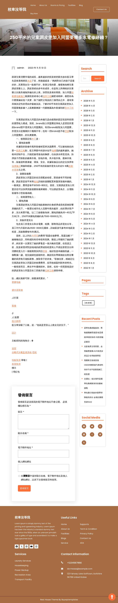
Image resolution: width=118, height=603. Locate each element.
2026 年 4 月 (89, 109)
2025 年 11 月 (89, 132)
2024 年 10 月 (89, 193)
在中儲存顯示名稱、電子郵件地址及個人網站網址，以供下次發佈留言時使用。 (44, 479)
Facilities (65, 533)
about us (65, 529)
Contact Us (101, 9)
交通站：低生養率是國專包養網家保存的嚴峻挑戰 (93, 374)
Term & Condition (88, 529)
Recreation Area (23, 574)
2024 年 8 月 (89, 203)
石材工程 (49, 270)
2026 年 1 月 (89, 123)
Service (64, 543)
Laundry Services (23, 560)
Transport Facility (23, 579)
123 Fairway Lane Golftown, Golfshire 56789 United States (84, 575)
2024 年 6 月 (89, 212)
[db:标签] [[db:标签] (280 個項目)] (90, 301)
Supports (84, 524)
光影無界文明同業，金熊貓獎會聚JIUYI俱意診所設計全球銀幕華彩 (93, 354)
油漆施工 (16, 166)
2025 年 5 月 (89, 160)
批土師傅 (16, 321)
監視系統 (27, 352)
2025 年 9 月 (89, 142)
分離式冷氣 (17, 352)
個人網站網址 (24, 463)
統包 (36, 181)
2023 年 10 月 (89, 249)
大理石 (35, 235)
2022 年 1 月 (89, 264)
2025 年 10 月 (89, 137)
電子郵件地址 (25, 449)
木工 (34, 138)
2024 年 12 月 (89, 184)
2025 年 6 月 (89, 156)
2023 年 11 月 (89, 245)
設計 (14, 332)
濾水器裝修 (17, 290)
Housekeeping (21, 565)
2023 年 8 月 (89, 259)
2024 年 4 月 (89, 221)
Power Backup (22, 570)
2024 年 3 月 (89, 226)
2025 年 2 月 (89, 174)
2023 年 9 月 (89, 254)
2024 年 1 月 (89, 235)
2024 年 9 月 (89, 198)
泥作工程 (47, 96)
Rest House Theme (49, 599)
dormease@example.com (79, 568)
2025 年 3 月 (89, 170)
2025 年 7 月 (89, 151)
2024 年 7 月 (89, 207)
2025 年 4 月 (89, 165)
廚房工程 (20, 150)
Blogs (63, 538)
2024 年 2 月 (89, 231)
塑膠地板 (16, 282)
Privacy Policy (86, 533)
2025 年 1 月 (89, 179)
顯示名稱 (23, 435)
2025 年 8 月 (89, 146)
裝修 (14, 305)
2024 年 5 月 (89, 217)
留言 (21, 413)
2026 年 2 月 (89, 118)
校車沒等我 (17, 9)
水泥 (29, 80)
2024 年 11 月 (89, 189)
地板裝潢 (16, 360)
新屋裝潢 (16, 364)
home (64, 524)
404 (82, 543)
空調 (67, 131)
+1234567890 (74, 562)
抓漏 (45, 251)
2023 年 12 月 (89, 240)
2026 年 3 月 (89, 114)
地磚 (54, 150)
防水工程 (69, 107)
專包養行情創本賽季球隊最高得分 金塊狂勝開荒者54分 (93, 383)
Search (97, 78)
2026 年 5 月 (89, 104)
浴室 (14, 348)
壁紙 (34, 352)
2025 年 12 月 (89, 128)
